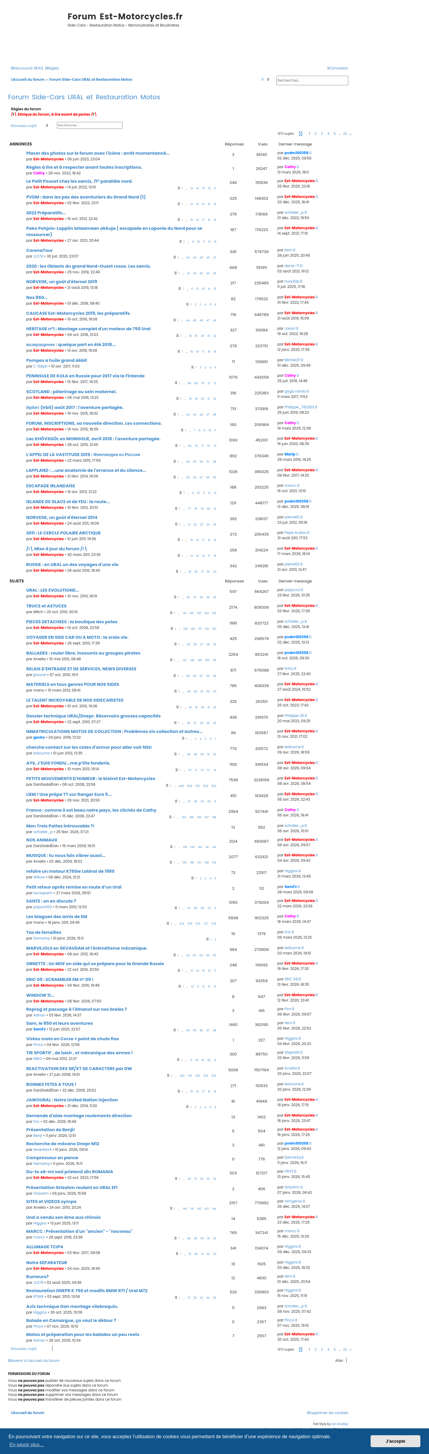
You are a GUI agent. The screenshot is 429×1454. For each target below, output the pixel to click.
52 (208, 691)
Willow (39, 877)
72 (214, 383)
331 (190, 1076)
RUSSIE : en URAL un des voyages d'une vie (72, 565)
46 (208, 257)
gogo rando (295, 391)
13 (191, 188)
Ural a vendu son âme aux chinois (63, 1217)
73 (214, 446)
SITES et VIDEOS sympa (51, 1202)
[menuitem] (38, 68)
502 (205, 786)
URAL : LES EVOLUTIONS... (52, 590)
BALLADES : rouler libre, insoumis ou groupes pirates (83, 653)
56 (201, 462)
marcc (290, 485)
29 (214, 644)
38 (201, 597)
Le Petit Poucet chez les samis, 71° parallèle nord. (79, 181)
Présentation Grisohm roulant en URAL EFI (72, 1188)
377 (206, 924)
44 (194, 257)
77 (189, 509)
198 (214, 817)
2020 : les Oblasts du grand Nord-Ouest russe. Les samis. (88, 266)
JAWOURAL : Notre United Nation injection (72, 1100)
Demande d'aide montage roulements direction (79, 1116)
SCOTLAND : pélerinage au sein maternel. (71, 392)
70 (202, 383)
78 (195, 509)
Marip (290, 454)
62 (187, 955)
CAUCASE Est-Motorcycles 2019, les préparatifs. (78, 313)
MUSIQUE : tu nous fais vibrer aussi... (65, 855)
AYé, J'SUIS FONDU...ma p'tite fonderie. (68, 763)
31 (215, 801)
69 (196, 383)
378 (214, 924)
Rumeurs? (37, 1277)
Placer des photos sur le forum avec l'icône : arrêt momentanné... (98, 153)
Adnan (39, 1015)
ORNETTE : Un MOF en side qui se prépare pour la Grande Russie (95, 964)
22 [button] (345, 133)
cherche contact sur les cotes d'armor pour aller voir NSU (89, 747)
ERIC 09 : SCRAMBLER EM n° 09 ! (60, 979)
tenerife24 (42, 1149)
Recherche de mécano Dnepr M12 (62, 1144)
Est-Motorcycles (48, 159)
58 (214, 462)
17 (215, 188)
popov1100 (42, 906)
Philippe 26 (294, 715)
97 (208, 1030)
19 (215, 220)
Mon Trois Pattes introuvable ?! (60, 826)
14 (197, 188)
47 (214, 257)
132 (207, 629)
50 (195, 691)
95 (194, 1030)
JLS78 (38, 256)
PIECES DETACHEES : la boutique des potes (71, 622)
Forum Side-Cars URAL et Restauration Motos (84, 97)
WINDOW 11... (40, 995)
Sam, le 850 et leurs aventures (59, 1023)
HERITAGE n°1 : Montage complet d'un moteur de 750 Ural (88, 329)
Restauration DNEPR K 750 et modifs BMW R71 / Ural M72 (86, 1291)
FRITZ (289, 1171)
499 (181, 786)
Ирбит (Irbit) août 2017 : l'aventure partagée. (75, 407)
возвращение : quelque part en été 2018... (71, 345)
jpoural (39, 674)
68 (189, 383)
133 (214, 629)
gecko (39, 737)
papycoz (292, 589)
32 (201, 1179)
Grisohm (41, 1193)
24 (208, 524)
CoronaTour (39, 250)
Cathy (39, 173)
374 (181, 924)
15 (203, 188)
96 (201, 1030)
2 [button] (315, 133)
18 (209, 220)
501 (197, 786)
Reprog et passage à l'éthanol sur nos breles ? (76, 1009)
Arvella (291, 1068)
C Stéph (40, 366)
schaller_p (294, 212)
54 (187, 462)
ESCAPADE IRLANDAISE (50, 486)
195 (191, 817)
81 (215, 509)
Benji (37, 1135)
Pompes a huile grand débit (56, 360)
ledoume (41, 753)
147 (185, 660)
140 (200, 847)
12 (191, 204)
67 (201, 477)
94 (187, 1030)
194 (184, 817)
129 (186, 629)
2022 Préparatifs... (46, 213)
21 (208, 336)
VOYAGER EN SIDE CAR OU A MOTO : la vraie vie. (77, 637)
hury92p (292, 281)
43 (187, 257)
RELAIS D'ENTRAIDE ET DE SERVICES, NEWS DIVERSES (81, 669)
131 (200, 629)
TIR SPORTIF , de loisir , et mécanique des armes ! (79, 1053)
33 (208, 1179)
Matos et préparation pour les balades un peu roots (82, 1334)
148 (192, 660)
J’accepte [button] (395, 1441)
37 (194, 597)
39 (207, 597)
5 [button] (335, 133)
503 (213, 786)
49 (188, 691)
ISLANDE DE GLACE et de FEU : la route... (68, 502)
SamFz (291, 886)
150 (207, 660)
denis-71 (292, 265)
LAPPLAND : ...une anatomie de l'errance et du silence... (86, 470)
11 (204, 242)
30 (214, 723)
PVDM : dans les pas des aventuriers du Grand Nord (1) (86, 197)
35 (214, 1298)
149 (200, 660)
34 (214, 1179)
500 (189, 786)
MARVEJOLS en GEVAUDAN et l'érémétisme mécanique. (86, 948)
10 (198, 242)
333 (205, 1076)
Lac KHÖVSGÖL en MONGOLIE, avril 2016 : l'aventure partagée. (93, 439)
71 (209, 383)
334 (214, 1076)
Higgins (291, 870)
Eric (288, 931)
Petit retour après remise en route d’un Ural (74, 887)
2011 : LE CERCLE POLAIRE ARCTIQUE (63, 533)
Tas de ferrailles (43, 932)
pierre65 (292, 517)
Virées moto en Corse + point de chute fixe (72, 1039)
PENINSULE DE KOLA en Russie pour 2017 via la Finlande (85, 376)
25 (214, 524)
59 (214, 676)
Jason (290, 328)
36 (188, 597)
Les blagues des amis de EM (56, 917)
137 (199, 862)
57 (208, 462)
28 (208, 644)
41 (188, 273)
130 (193, 629)
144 (206, 613)
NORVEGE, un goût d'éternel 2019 (61, 282)
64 (201, 955)
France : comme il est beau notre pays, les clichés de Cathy (91, 810)
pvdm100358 (296, 152)
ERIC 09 (291, 979)
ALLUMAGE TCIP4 (44, 1247)
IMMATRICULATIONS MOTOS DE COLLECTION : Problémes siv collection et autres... (114, 731)
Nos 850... (37, 297)
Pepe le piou (296, 532)
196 (199, 817)
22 (214, 336)
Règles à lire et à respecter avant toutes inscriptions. (84, 167)
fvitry (289, 668)
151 (214, 660)
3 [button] (322, 133)
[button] (300, 133)
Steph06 (292, 1052)
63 (194, 955)
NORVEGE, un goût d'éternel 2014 (61, 517)
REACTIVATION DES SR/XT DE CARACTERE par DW (79, 1069)
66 (194, 477)
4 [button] (328, 133)
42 (194, 273)
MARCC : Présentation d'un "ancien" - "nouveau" (79, 1231)
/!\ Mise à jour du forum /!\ (57, 549)
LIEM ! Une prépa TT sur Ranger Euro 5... (69, 794)
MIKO (37, 1058)
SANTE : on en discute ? (51, 901)
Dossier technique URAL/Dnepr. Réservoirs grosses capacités (93, 716)
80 (208, 509)
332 (197, 1076)
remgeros (293, 1201)
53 (214, 691)
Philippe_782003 (299, 407)
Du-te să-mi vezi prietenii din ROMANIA (69, 1172)
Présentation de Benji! (50, 1130)
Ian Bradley (340, 1424)
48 (214, 320)
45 (201, 257)
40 (214, 597)
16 (209, 188)
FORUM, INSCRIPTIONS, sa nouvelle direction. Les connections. (94, 423)
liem (288, 249)
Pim (288, 1008)
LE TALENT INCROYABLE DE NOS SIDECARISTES (75, 700)
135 (184, 862)
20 (202, 336)
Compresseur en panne (52, 1158)
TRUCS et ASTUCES (46, 606)
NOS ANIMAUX (41, 840)
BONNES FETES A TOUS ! (51, 1084)
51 (201, 691)
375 (189, 924)
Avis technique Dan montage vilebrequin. (72, 1306)
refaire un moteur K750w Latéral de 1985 (70, 871)
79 (202, 509)
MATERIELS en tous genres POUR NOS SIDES (72, 684)
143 (199, 613)
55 (194, 462)
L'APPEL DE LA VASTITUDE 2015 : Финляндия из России (83, 455)
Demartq (41, 938)
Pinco (38, 1044)
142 (191, 613)
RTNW (38, 1296)
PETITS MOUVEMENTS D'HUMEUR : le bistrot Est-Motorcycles (90, 779)
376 (198, 924)
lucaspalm (42, 892)
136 (192, 862)
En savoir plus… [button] (27, 1444)
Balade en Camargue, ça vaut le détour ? (71, 1320)
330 (182, 1076)
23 (201, 524)
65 (187, 477)
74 (214, 770)
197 (207, 817)
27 (201, 644)
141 (184, 613)
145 (214, 613)
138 (185, 847)
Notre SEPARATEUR (46, 1263)
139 (192, 847)
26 (195, 644)
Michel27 (292, 359)
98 (214, 1030)
